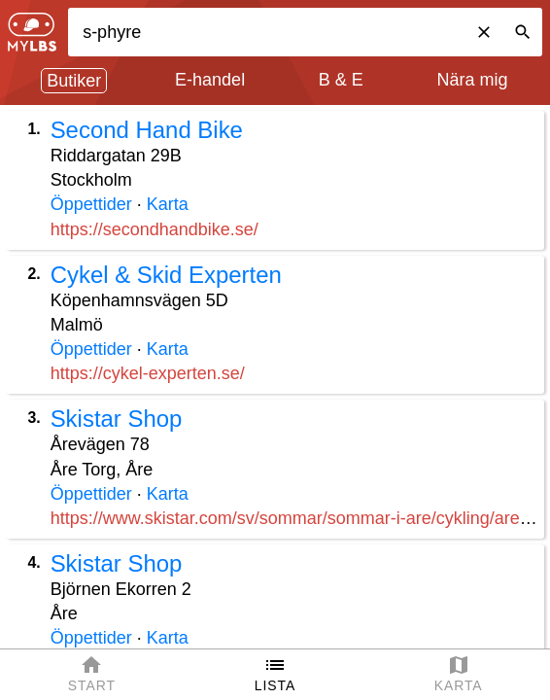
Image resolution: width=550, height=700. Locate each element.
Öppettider (91, 204)
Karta (168, 204)
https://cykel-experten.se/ (148, 373)
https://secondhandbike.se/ (154, 229)
